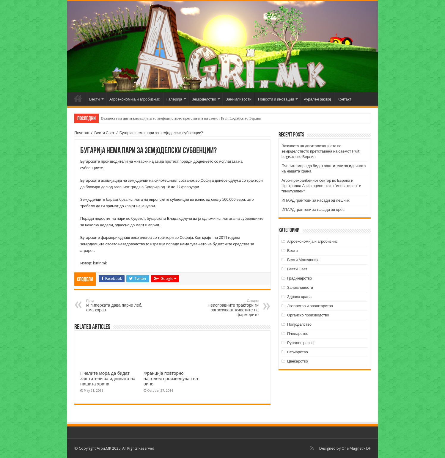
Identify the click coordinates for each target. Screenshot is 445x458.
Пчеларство (297, 333)
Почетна (78, 98)
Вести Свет (104, 133)
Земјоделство (204, 99)
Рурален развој (317, 99)
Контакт (344, 99)
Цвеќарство (297, 361)
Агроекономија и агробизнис (134, 99)
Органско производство (308, 315)
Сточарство (297, 352)
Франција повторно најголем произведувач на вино (171, 379)
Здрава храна (299, 296)
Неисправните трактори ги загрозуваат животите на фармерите (228, 308)
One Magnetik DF (356, 448)
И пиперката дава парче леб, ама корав (116, 305)
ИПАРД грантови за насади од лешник (316, 200)
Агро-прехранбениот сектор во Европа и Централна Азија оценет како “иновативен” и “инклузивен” (321, 185)
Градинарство (299, 278)
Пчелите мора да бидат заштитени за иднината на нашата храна (108, 379)
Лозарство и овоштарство (310, 306)
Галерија (174, 99)
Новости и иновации (276, 99)
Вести (94, 99)
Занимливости (238, 99)
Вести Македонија (303, 260)
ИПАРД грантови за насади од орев (313, 209)
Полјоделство (299, 324)
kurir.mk (100, 263)
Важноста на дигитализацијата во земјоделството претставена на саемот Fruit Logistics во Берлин (181, 118)
